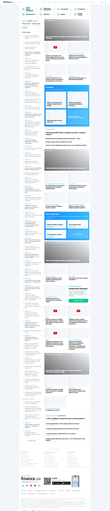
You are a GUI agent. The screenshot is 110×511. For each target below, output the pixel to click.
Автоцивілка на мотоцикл (73, 465)
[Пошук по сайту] (105, 2)
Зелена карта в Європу (49, 456)
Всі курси (25, 27)
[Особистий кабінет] (102, 2)
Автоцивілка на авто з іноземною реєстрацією (77, 467)
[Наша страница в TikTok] (35, 485)
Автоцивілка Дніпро (71, 459)
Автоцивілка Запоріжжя (72, 463)
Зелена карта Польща (49, 457)
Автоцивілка (70, 454)
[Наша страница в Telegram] (23, 485)
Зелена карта (47, 454)
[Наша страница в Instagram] (39, 485)
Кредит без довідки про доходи (28, 465)
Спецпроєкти (76, 490)
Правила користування (28, 493)
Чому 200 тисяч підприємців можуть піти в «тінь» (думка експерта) (66, 145)
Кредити (55, 2)
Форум (93, 2)
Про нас (23, 490)
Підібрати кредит (78, 300)
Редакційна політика (41, 490)
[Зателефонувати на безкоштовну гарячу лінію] (31, 482)
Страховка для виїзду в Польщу (51, 467)
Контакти (52, 493)
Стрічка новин (26, 32)
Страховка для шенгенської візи (51, 465)
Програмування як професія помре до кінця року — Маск (63, 138)
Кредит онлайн (24, 454)
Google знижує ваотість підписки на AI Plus (59, 142)
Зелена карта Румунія (49, 461)
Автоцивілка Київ (71, 456)
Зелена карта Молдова (49, 459)
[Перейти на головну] (8, 2)
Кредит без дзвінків (25, 461)
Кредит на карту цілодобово (27, 459)
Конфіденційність (42, 493)
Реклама (68, 490)
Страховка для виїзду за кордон (51, 463)
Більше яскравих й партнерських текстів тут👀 (76, 117)
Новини (43, 2)
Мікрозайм (23, 467)
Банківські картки (64, 2)
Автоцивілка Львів (71, 461)
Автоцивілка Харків (71, 457)
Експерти (61, 490)
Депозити (82, 2)
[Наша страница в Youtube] (31, 485)
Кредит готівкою (24, 457)
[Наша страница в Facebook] (27, 485)
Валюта (49, 2)
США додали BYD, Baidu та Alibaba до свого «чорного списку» (66, 133)
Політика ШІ (52, 490)
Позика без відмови (25, 456)
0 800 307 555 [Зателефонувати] (19, 2)
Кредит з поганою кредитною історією (29, 463)
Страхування (74, 2)
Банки (88, 2)
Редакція (30, 490)
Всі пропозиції (77, 234)
